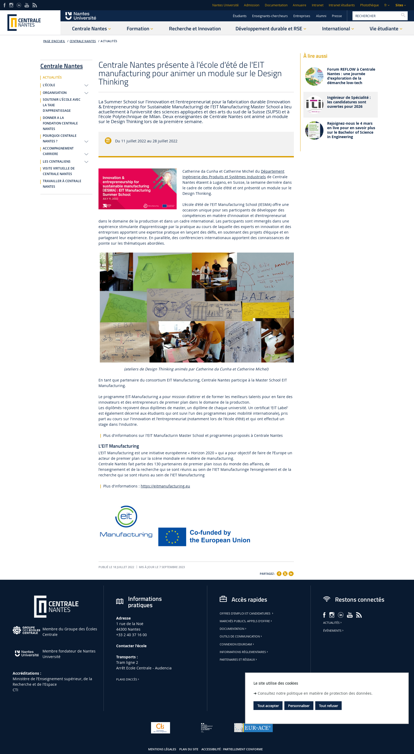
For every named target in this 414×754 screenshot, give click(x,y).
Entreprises (301, 16)
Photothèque (369, 5)
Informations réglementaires (244, 652)
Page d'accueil (54, 41)
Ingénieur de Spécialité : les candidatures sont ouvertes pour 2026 (349, 102)
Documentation (276, 5)
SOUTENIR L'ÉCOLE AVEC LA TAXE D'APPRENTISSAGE (62, 105)
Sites (399, 5)
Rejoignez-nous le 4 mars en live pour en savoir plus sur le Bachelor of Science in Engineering (351, 130)
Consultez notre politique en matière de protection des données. (315, 693)
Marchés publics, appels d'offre (246, 621)
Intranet (317, 5)
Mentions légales (162, 749)
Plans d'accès (128, 679)
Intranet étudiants (342, 5)
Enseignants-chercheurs (270, 16)
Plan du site (188, 749)
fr (385, 5)
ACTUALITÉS (109, 41)
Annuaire (299, 5)
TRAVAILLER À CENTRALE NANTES (62, 184)
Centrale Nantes (83, 41)
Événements (333, 630)
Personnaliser (298, 705)
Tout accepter (268, 705)
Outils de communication (241, 636)
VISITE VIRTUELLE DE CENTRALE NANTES (59, 171)
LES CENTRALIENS (56, 162)
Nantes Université (225, 5)
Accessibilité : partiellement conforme (232, 749)
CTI (15, 689)
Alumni (321, 16)
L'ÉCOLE (49, 85)
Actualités (332, 623)
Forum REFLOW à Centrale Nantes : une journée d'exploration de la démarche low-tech (351, 76)
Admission (251, 5)
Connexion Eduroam (237, 644)
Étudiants (240, 16)
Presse (337, 16)
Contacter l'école (131, 645)
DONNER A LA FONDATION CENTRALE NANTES (60, 123)
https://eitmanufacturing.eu (165, 486)
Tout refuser (328, 705)
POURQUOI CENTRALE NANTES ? (60, 138)
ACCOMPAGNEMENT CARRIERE (58, 151)
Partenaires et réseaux (239, 659)
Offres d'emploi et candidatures (247, 613)
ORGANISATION (55, 93)
